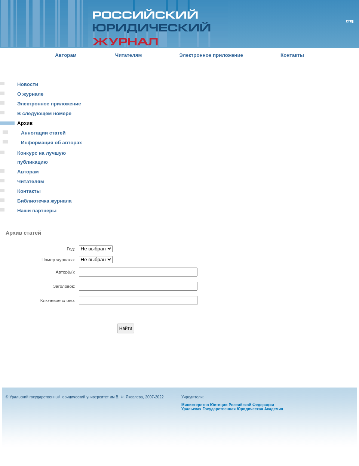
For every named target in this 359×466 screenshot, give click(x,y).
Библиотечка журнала (44, 201)
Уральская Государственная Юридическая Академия (232, 409)
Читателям (128, 55)
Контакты (292, 55)
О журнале (30, 94)
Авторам (66, 55)
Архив (25, 123)
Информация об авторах (51, 142)
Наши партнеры (36, 210)
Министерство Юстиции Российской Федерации (227, 405)
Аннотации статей (43, 133)
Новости (27, 84)
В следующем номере (44, 113)
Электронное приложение (211, 55)
